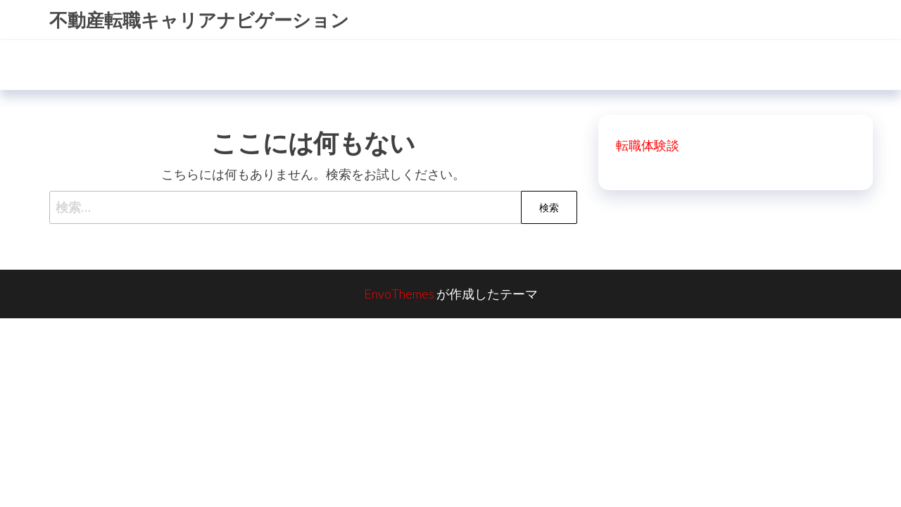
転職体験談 (647, 145)
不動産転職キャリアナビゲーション (199, 19)
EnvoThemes (399, 293)
